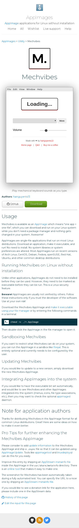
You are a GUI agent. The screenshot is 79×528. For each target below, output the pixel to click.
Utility (21, 41)
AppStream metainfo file (56, 462)
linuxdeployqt (65, 452)
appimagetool (43, 452)
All (22, 28)
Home (12, 28)
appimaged (63, 396)
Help (68, 28)
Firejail (57, 347)
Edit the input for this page (19, 503)
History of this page (15, 497)
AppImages (39, 17)
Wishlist (33, 28)
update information (40, 445)
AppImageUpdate (12, 452)
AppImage (12, 23)
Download (36, 203)
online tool (14, 468)
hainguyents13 (21, 196)
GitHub (13, 203)
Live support (52, 28)
